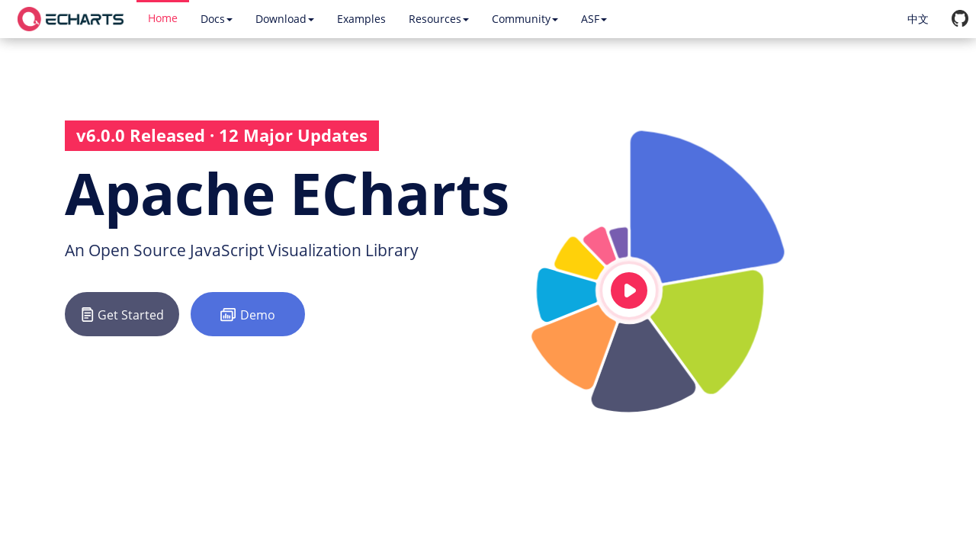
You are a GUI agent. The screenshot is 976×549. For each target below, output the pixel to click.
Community (525, 18)
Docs (217, 18)
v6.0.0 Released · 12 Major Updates (222, 135)
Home (163, 18)
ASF (594, 18)
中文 (918, 18)
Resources (439, 18)
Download (284, 18)
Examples (361, 18)
